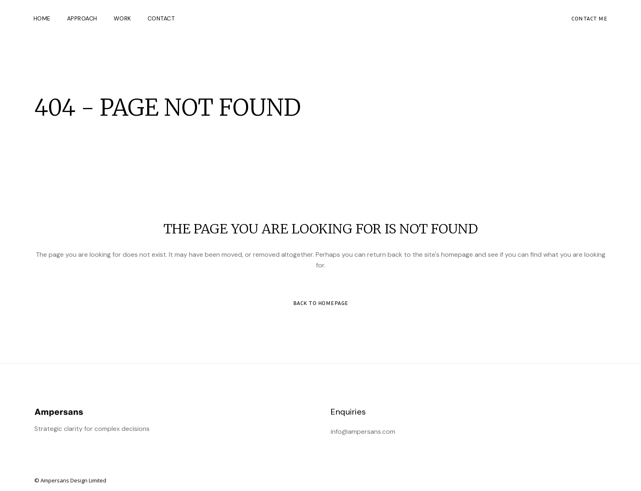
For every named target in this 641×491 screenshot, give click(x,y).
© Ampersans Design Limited (70, 480)
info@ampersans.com (363, 431)
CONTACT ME (589, 18)
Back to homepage (320, 302)
